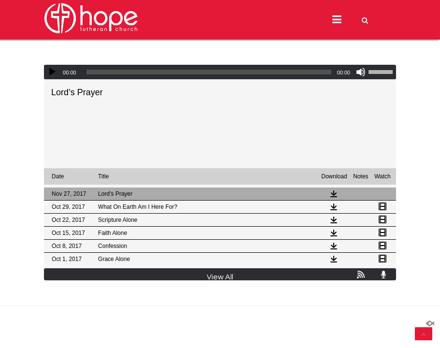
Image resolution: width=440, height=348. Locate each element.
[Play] (52, 72)
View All (220, 277)
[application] (220, 72)
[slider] (209, 72)
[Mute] (361, 72)
